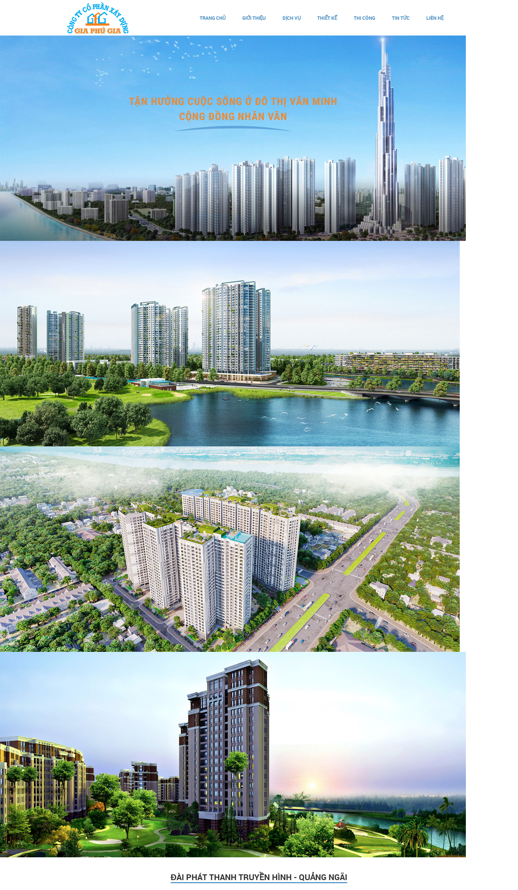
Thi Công (364, 18)
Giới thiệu (254, 18)
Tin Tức (401, 18)
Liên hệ (435, 18)
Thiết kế (327, 18)
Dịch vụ (292, 18)
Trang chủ (213, 18)
